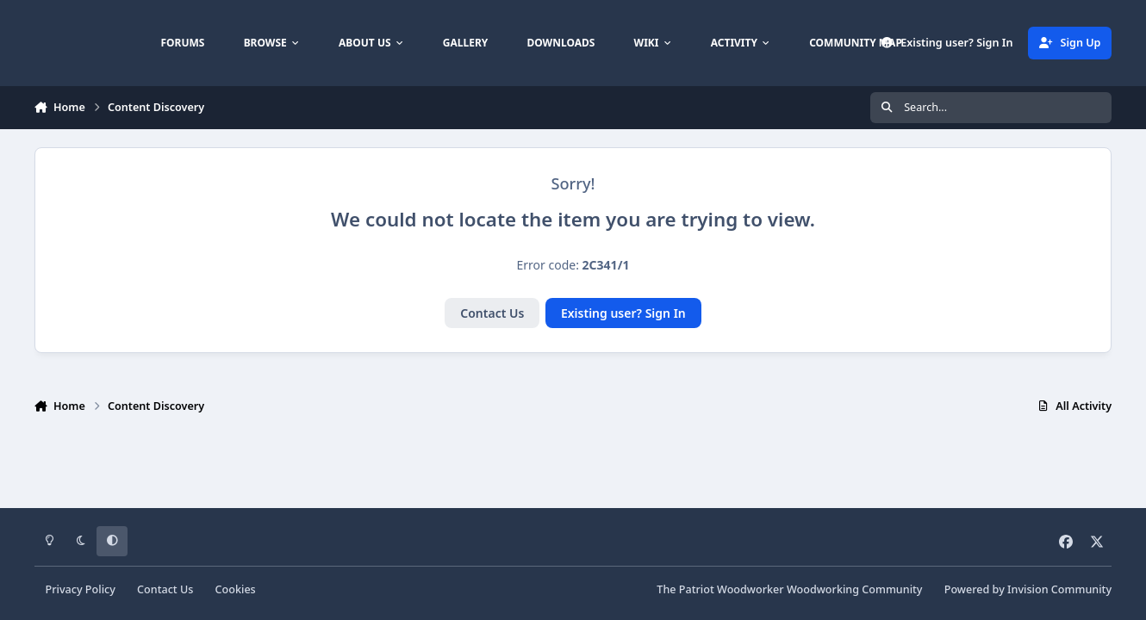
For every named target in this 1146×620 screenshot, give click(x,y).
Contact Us (492, 313)
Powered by (1028, 589)
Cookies (235, 589)
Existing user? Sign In (623, 313)
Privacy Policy (80, 589)
